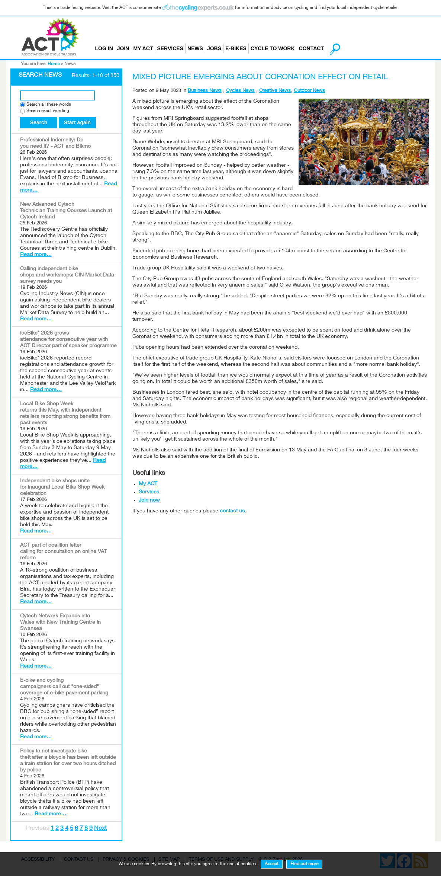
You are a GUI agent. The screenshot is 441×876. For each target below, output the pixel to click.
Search (39, 122)
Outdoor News (309, 91)
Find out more (304, 864)
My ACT (143, 48)
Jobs (214, 48)
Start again (77, 122)
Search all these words (48, 105)
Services (170, 48)
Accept (272, 864)
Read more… (36, 255)
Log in (104, 48)
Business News (205, 91)
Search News (40, 76)
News (195, 48)
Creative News (275, 91)
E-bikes (236, 48)
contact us (232, 511)
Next (100, 829)
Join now (149, 500)
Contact (311, 48)
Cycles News (240, 91)
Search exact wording (47, 111)
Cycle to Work (273, 48)
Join (123, 48)
